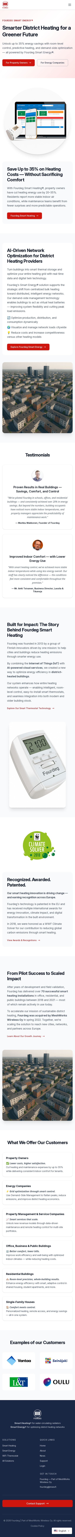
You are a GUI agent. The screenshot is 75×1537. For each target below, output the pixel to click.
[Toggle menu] (70, 5)
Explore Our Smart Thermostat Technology (30, 708)
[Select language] (62, 1531)
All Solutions (8, 1461)
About (43, 1450)
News (42, 1455)
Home (43, 1445)
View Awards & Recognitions (23, 940)
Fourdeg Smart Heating (24, 215)
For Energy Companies (52, 62)
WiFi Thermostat (10, 1455)
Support (44, 1461)
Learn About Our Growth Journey (26, 1036)
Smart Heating (9, 1445)
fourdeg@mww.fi (48, 1487)
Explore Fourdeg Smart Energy (28, 347)
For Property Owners (18, 62)
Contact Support (37, 1503)
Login (42, 1466)
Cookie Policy (37, 1526)
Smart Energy (8, 1450)
